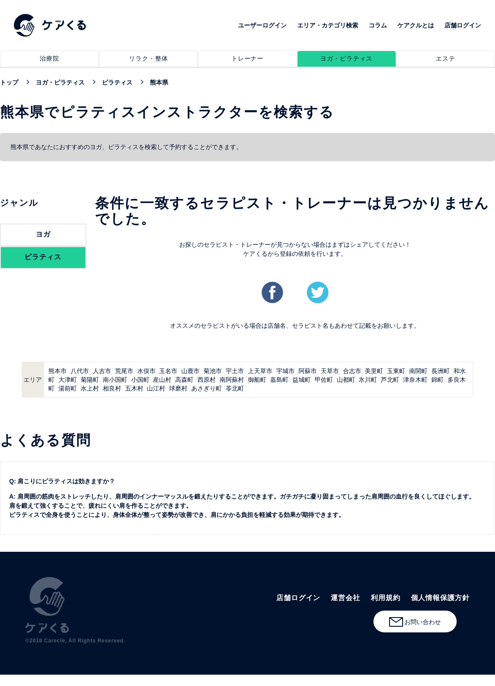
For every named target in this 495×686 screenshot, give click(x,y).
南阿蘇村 (232, 379)
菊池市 (212, 370)
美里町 (374, 370)
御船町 (257, 379)
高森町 (184, 379)
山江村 (156, 388)
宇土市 (235, 370)
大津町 (67, 379)
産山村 (162, 379)
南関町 (418, 370)
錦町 (437, 379)
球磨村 (178, 388)
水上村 (90, 388)
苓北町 (235, 388)
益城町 (301, 379)
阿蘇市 (307, 370)
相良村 (112, 388)
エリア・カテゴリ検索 (327, 25)
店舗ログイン (462, 25)
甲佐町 (324, 379)
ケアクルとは (415, 25)
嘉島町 (279, 379)
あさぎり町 (206, 388)
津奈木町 (415, 379)
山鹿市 (190, 370)
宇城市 (285, 370)
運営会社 (345, 597)
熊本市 (57, 370)
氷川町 (368, 379)
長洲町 (440, 370)
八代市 (80, 370)
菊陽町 (90, 379)
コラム (378, 25)
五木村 (134, 388)
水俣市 (146, 370)
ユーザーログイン (262, 25)
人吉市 (102, 370)
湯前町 (67, 388)
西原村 (206, 379)
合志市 (352, 370)
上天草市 (260, 370)
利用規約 (385, 597)
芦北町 (390, 379)
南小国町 (115, 379)
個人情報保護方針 (440, 597)
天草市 (330, 370)
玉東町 (396, 370)
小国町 (140, 379)
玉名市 (168, 370)
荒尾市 (124, 370)
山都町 (346, 379)
